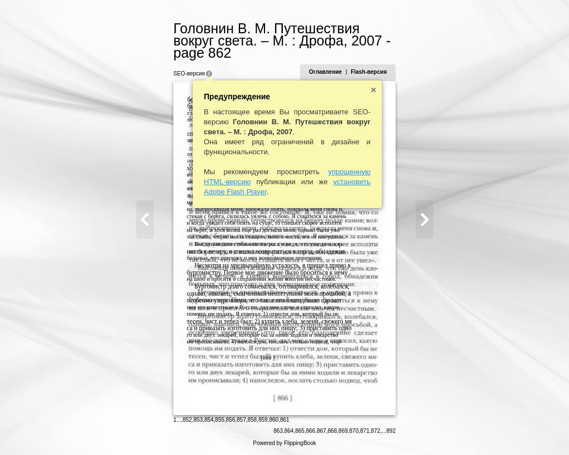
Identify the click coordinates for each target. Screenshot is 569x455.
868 (332, 431)
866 (311, 431)
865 (300, 431)
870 (354, 431)
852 (187, 420)
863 (278, 431)
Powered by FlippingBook (284, 443)
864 (289, 431)
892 (391, 431)
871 (365, 431)
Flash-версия (369, 72)
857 (241, 420)
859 (263, 420)
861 (285, 420)
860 (273, 420)
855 (219, 420)
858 (252, 420)
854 (209, 420)
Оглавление (325, 72)
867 (321, 431)
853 (198, 420)
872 (376, 431)
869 (343, 431)
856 (231, 420)
